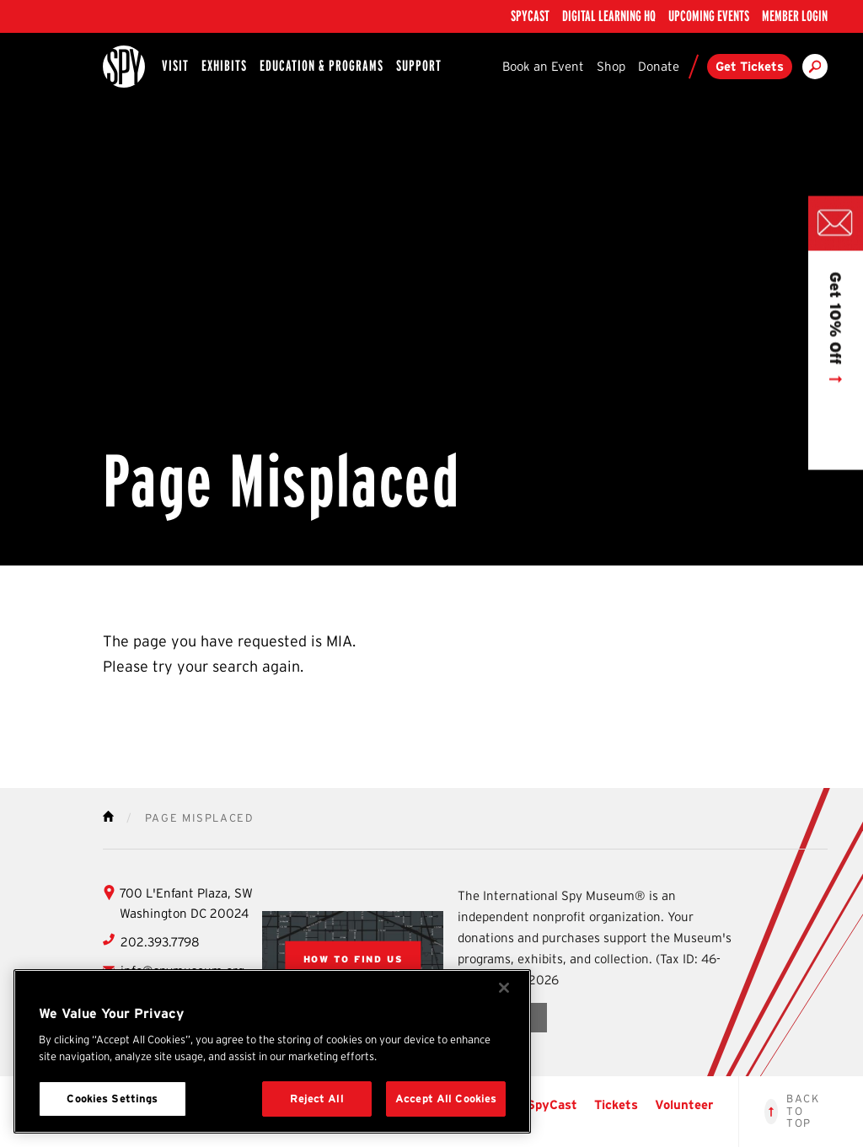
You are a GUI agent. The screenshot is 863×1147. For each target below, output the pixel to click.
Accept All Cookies (445, 1098)
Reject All (316, 1098)
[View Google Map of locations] (352, 958)
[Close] (504, 987)
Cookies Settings (112, 1098)
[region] (272, 1051)
